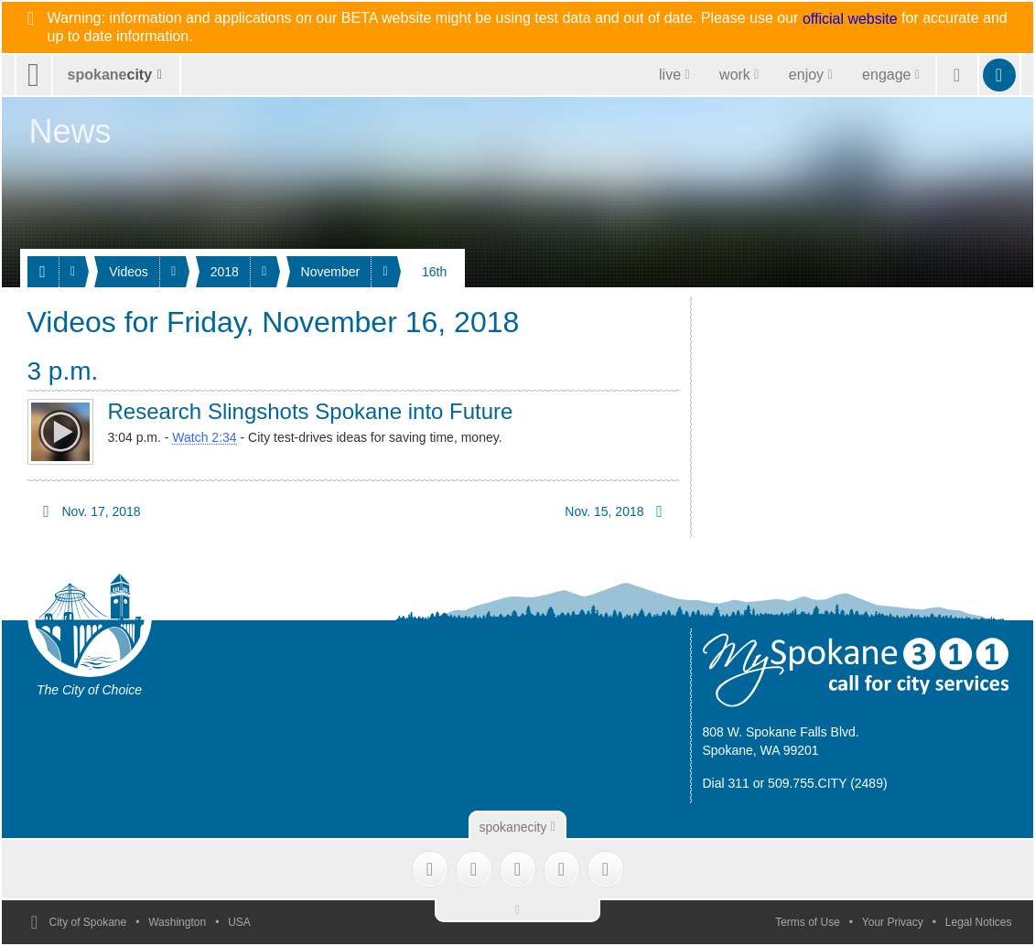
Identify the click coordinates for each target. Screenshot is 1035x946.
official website (850, 19)
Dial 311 (726, 783)
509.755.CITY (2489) (828, 783)
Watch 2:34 (204, 437)
